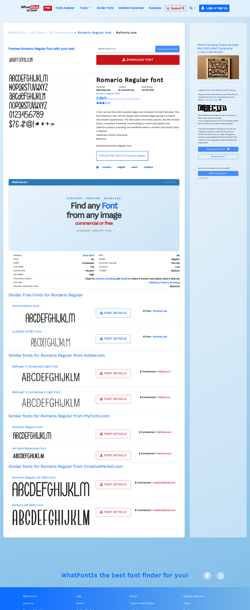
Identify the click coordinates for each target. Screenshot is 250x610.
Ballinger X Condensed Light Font (35, 366)
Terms (186, 603)
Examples (155, 8)
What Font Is (30, 596)
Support (175, 8)
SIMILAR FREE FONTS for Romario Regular (122, 156)
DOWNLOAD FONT (137, 59)
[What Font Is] (30, 8)
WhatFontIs (17, 32)
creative (148, 167)
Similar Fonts (105, 8)
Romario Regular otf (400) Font (33, 477)
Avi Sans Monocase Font (29, 448)
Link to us (28, 603)
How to (80, 603)
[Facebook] (207, 576)
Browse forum (218, 157)
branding (110, 279)
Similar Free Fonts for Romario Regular (45, 295)
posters (100, 279)
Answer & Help (214, 100)
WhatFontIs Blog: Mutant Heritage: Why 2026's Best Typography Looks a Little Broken (218, 49)
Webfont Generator (131, 8)
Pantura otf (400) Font (27, 505)
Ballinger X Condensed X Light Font (36, 392)
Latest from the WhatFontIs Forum (217, 90)
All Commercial (61, 32)
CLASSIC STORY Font (26, 331)
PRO (48, 8)
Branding (175, 282)
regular (121, 167)
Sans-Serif (88, 255)
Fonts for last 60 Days (142, 603)
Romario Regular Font (27, 427)
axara (134, 167)
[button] (192, 8)
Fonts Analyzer (64, 8)
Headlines (154, 282)
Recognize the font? (218, 149)
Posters (164, 282)
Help (79, 596)
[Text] (125, 49)
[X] (220, 576)
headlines (126, 279)
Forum (133, 596)
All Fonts (38, 32)
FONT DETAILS (113, 313)
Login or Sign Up (214, 8)
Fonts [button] (84, 8)
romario (106, 167)
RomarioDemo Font (25, 306)
